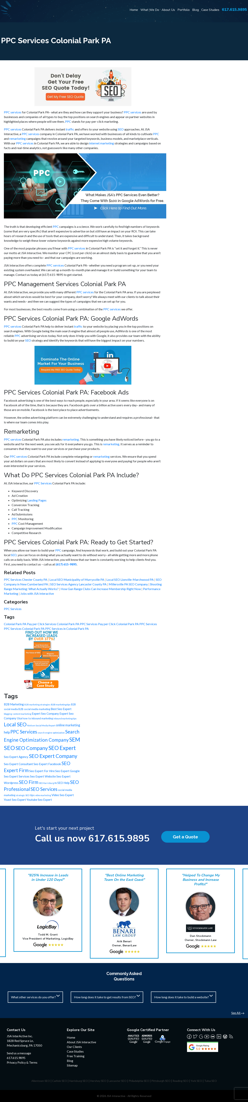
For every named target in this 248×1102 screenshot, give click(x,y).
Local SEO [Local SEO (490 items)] (15, 724)
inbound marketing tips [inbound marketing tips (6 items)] (65, 718)
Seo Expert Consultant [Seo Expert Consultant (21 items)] (18, 764)
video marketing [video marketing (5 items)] (43, 795)
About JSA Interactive (81, 1042)
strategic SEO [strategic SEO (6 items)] (22, 795)
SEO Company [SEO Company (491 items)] (32, 748)
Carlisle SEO (59, 1080)
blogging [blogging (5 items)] (8, 714)
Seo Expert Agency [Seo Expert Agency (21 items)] (16, 757)
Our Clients (74, 1046)
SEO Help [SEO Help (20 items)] (63, 782)
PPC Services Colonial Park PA (24, 628)
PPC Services (43, 483)
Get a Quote (185, 836)
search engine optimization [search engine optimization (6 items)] (51, 732)
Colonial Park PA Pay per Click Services (30, 624)
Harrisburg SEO (78, 1080)
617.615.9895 (234, 9)
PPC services (12, 112)
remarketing (17, 138)
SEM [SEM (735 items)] (74, 739)
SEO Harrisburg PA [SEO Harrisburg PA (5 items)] (48, 783)
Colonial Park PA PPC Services (77, 624)
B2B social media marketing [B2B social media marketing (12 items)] (34, 709)
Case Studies (210, 10)
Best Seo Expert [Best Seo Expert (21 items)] (61, 709)
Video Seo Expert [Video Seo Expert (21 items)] (63, 795)
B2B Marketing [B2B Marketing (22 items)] (14, 704)
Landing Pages (36, 500)
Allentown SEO (40, 1080)
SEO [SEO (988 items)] (9, 747)
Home (134, 10)
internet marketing (101, 143)
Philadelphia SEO (139, 1080)
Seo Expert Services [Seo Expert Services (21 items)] (16, 776)
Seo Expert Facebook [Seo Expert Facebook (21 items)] (47, 764)
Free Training (75, 1056)
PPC (68, 121)
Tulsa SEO (210, 1080)
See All (237, 1013)
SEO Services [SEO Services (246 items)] (44, 789)
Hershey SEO (98, 1080)
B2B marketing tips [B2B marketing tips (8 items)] (61, 704)
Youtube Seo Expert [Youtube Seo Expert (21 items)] (39, 799)
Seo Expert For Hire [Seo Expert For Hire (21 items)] (42, 771)
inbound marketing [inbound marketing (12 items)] (42, 718)
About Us (168, 10)
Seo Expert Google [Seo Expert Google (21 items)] (67, 771)
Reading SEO (181, 1080)
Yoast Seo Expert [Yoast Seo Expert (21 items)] (15, 799)
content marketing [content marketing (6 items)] (22, 714)
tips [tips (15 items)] (32, 795)
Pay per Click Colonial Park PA (118, 624)
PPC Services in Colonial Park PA (67, 628)
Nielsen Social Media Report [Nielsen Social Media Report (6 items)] (41, 725)
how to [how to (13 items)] (26, 718)
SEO (121, 129)
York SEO (196, 1080)
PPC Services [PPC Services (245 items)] (23, 731)
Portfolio (183, 10)
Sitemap (72, 1065)
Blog (195, 10)
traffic (70, 129)
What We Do (149, 10)
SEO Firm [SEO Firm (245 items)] (28, 782)
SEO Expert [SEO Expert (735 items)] (62, 748)
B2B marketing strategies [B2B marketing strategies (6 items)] (37, 704)
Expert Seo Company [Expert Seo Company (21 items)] (45, 713)
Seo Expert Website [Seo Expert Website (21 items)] (43, 776)
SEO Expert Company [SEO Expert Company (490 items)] (53, 756)
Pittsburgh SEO (160, 1080)
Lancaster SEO (117, 1080)
